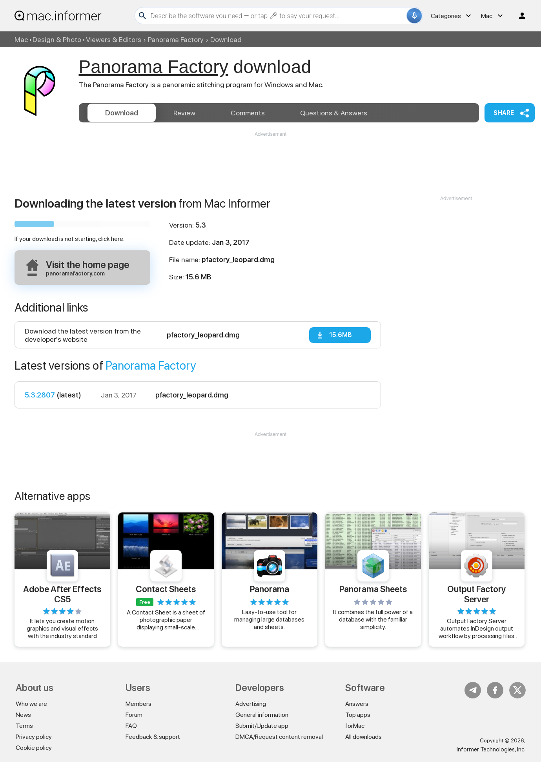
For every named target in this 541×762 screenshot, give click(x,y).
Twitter (517, 690)
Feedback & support (153, 736)
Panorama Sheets (373, 589)
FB (495, 690)
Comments (248, 113)
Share (504, 113)
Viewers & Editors (113, 39)
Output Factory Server (476, 593)
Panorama (269, 589)
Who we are (31, 703)
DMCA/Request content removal (279, 736)
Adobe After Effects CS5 (62, 593)
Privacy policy (34, 736)
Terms (24, 725)
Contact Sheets (166, 589)
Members (138, 703)
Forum (134, 714)
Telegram (472, 690)
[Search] (277, 15)
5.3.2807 (40, 395)
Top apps (357, 714)
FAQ (131, 725)
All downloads (363, 736)
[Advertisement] (270, 161)
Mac (21, 39)
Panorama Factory (176, 39)
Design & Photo (57, 39)
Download (121, 113)
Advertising (250, 703)
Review (184, 113)
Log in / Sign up (519, 15)
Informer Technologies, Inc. (491, 749)
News (23, 714)
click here (110, 238)
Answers (333, 113)
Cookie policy (34, 747)
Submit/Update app (261, 725)
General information (261, 714)
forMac (354, 725)
